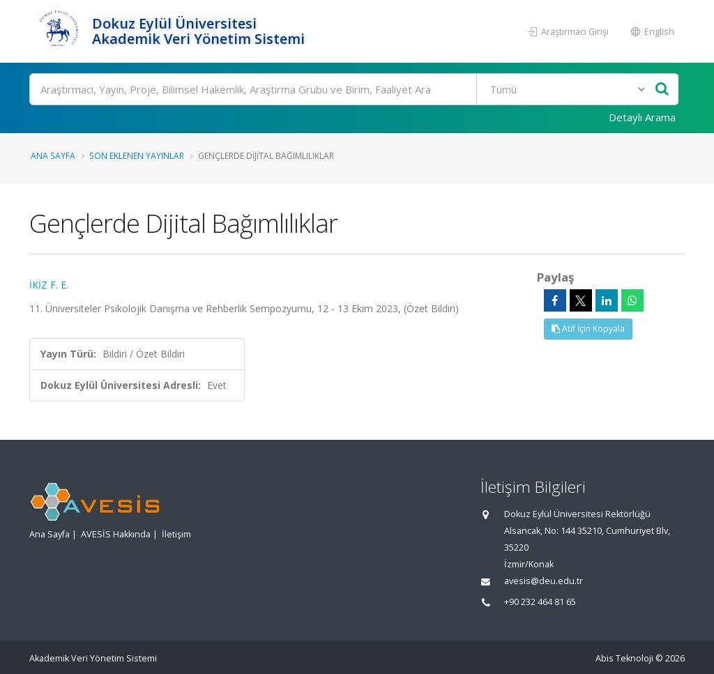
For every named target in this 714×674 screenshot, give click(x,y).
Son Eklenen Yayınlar (136, 155)
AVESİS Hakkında (116, 534)
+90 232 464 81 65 (540, 602)
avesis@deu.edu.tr (543, 581)
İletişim (176, 534)
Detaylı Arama (642, 117)
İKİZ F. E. (48, 284)
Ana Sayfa (53, 155)
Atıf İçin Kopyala (588, 329)
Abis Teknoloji (624, 658)
